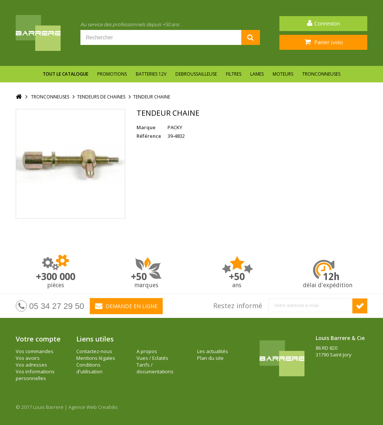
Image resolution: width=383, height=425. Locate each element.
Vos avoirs (28, 358)
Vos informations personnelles (35, 375)
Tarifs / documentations (155, 368)
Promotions (112, 74)
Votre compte (38, 338)
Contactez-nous (94, 351)
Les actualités (212, 351)
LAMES (257, 74)
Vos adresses (31, 364)
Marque (146, 127)
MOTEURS (283, 74)
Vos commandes (34, 351)
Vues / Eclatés (152, 358)
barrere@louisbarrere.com (346, 381)
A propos (147, 351)
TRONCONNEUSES (321, 74)
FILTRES (233, 74)
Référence (149, 136)
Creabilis (108, 407)
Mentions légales (95, 358)
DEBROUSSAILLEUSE (196, 74)
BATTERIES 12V (151, 74)
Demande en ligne (126, 306)
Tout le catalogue (65, 74)
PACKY (175, 127)
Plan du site (210, 358)
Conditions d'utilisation (89, 368)
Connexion (327, 23)
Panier (328, 42)
